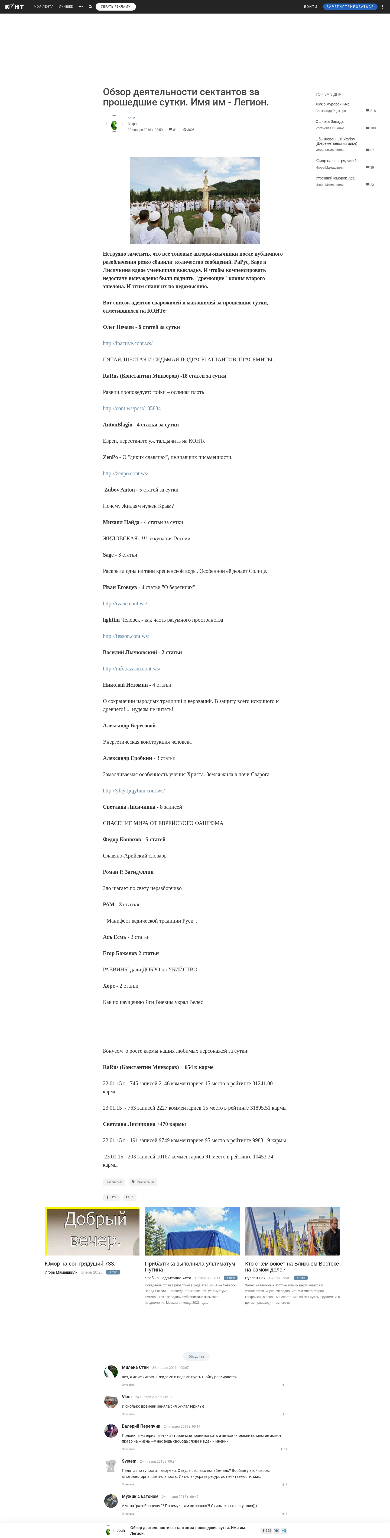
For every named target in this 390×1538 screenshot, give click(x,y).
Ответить (128, 1385)
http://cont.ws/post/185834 (132, 408)
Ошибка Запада (330, 121)
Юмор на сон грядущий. (337, 161)
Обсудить (196, 1356)
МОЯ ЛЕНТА (44, 6)
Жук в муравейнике (333, 104)
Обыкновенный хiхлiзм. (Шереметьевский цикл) (336, 141)
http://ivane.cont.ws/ (125, 603)
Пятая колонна (143, 1181)
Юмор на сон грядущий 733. (80, 1264)
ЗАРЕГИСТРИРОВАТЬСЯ (350, 7)
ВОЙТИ (311, 7)
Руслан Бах (255, 1278)
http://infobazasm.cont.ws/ (131, 669)
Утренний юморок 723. (335, 178)
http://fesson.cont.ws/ (126, 636)
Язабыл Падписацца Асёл (168, 1278)
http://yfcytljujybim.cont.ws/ (134, 791)
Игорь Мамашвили (61, 1272)
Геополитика (114, 1181)
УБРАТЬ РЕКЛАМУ (116, 6)
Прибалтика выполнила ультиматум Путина (190, 1266)
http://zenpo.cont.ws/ (125, 473)
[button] (382, 7)
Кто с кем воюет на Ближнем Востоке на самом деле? (292, 1266)
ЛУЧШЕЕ (66, 6)
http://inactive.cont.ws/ (127, 343)
